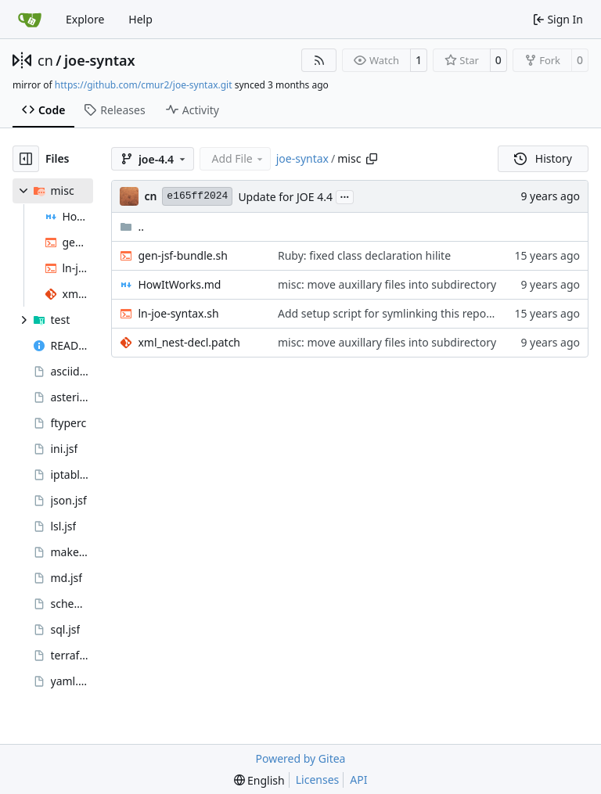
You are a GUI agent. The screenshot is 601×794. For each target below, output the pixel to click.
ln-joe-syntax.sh (178, 313)
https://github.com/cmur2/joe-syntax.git (143, 85)
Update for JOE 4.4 (285, 196)
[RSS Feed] (319, 60)
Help (140, 19)
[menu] (259, 780)
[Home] (30, 19)
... (345, 195)
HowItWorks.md (179, 284)
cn (45, 60)
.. (132, 226)
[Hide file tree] (26, 159)
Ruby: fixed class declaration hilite (364, 255)
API (358, 779)
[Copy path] (371, 158)
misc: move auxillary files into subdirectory (387, 284)
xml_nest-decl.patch (189, 342)
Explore (85, 19)
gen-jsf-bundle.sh (182, 255)
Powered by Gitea (301, 758)
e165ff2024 (197, 196)
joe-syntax (99, 60)
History (543, 158)
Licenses (318, 779)
